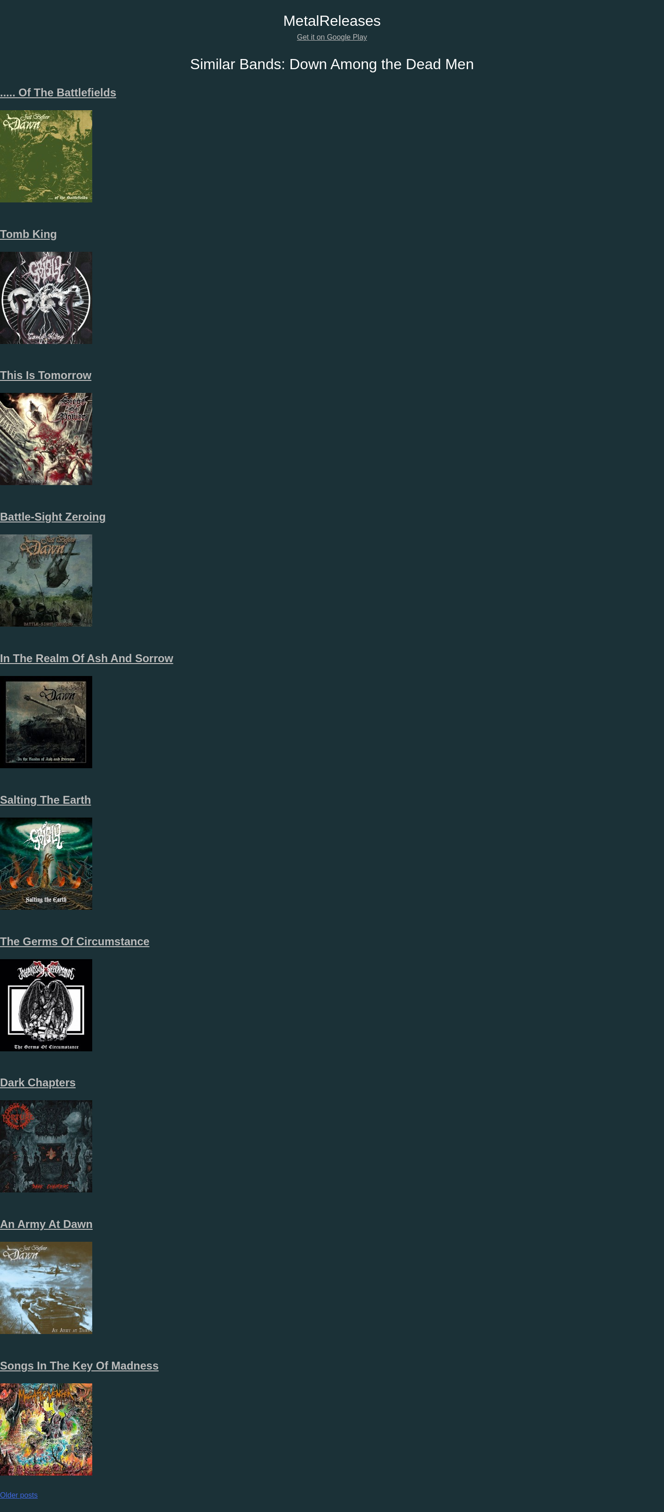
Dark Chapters (38, 1082)
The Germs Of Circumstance (74, 941)
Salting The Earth (45, 800)
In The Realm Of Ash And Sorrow (86, 658)
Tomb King (28, 234)
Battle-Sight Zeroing (53, 516)
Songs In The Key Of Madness (79, 1365)
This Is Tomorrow (45, 375)
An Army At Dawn (46, 1224)
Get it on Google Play (332, 37)
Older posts (19, 1495)
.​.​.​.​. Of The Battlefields (58, 92)
